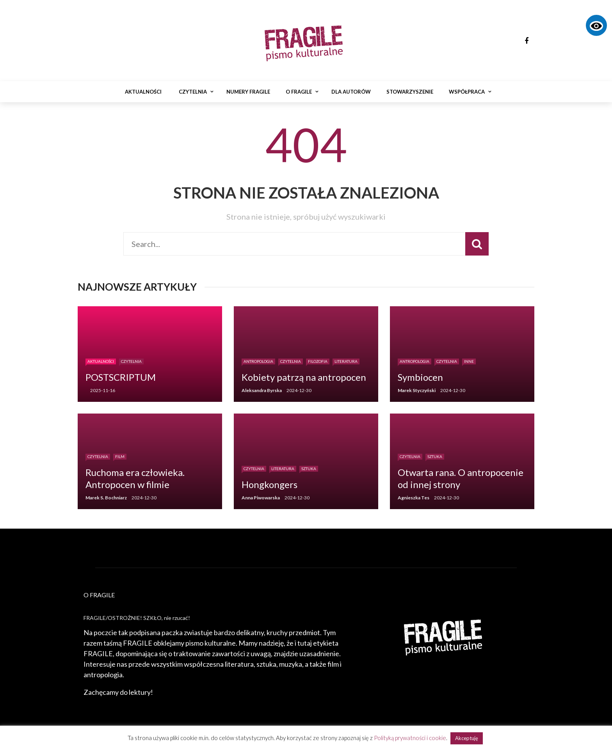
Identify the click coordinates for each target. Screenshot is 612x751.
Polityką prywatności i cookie (410, 737)
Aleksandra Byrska (262, 390)
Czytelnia (193, 92)
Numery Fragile (248, 92)
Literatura (346, 361)
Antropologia (258, 361)
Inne (469, 361)
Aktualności (143, 92)
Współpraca (467, 92)
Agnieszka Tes (413, 498)
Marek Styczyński (417, 390)
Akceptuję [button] (466, 738)
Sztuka (308, 468)
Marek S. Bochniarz (106, 498)
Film (120, 456)
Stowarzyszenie (409, 92)
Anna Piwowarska (261, 498)
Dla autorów (351, 92)
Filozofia (317, 361)
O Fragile (299, 92)
